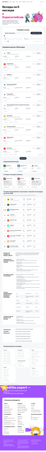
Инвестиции (24, 1)
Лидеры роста (20, 422)
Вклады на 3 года (5, 380)
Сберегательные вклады (35, 360)
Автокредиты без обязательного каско (10, 422)
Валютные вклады (34, 371)
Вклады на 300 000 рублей (6, 358)
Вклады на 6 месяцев (6, 377)
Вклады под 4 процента (21, 353)
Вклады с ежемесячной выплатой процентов (36, 358)
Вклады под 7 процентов (21, 356)
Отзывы (31, 1)
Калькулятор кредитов (21, 413)
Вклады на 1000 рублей (6, 353)
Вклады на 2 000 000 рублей (7, 363)
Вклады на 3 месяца (6, 375)
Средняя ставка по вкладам (35, 362)
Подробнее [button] (38, 53)
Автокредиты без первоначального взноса (9, 420)
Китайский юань (6, 433)
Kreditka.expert (14, 443)
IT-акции (19, 421)
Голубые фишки (20, 419)
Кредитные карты (6, 407)
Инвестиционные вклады (21, 367)
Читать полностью (6, 187)
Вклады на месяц (5, 372)
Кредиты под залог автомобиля (22, 412)
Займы (11, 1)
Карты (17, 1)
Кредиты (13, 1)
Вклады (20, 1)
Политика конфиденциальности (36, 411)
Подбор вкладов (20, 430)
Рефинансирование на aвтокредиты (9, 425)
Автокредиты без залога (7, 423)
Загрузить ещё (23, 158)
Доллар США (6, 430)
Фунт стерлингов (6, 435)
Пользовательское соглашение (35, 413)
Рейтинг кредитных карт (7, 412)
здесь (37, 445)
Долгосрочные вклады (6, 382)
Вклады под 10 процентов (21, 358)
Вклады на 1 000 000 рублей (7, 361)
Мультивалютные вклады (35, 376)
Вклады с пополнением (35, 356)
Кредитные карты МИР (7, 413)
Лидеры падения (20, 424)
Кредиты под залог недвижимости (23, 410)
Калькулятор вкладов (21, 433)
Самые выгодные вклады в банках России (37, 353)
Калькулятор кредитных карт (8, 410)
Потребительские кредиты (21, 407)
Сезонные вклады (34, 365)
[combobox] (13, 39)
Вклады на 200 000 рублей (6, 356)
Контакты (32, 408)
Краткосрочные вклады (6, 370)
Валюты (28, 1)
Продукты (7, 385)
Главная (3, 385)
